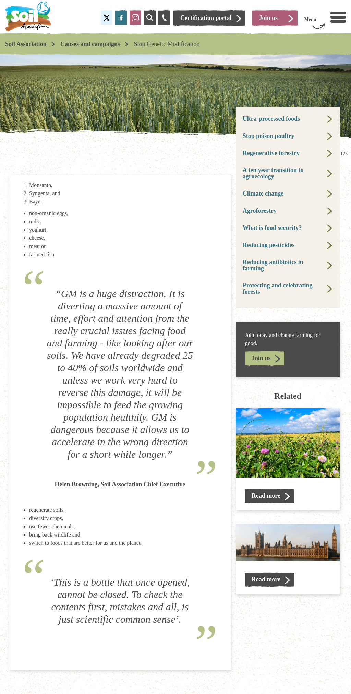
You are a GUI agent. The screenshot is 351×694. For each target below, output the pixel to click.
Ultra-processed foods (271, 119)
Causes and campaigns (90, 43)
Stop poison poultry (268, 136)
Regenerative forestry (271, 153)
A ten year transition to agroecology (273, 173)
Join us (261, 358)
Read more (266, 495)
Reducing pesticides (269, 245)
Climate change (263, 193)
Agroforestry (260, 211)
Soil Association (26, 43)
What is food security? (272, 228)
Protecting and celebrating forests (278, 288)
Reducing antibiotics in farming (273, 265)
